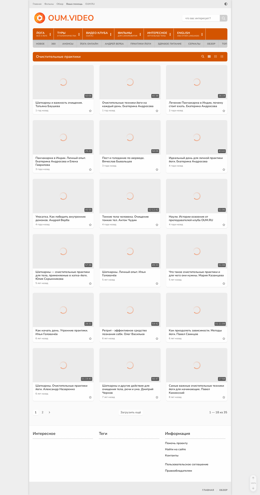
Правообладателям (178, 471)
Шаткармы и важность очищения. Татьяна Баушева (59, 104)
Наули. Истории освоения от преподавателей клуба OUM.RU (191, 218)
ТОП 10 (226, 43)
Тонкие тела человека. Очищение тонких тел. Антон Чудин (125, 218)
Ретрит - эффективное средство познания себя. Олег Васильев (124, 332)
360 (53, 43)
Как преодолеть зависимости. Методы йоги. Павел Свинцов (195, 332)
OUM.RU (90, 4)
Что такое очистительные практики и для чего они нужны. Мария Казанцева (196, 273)
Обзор (60, 4)
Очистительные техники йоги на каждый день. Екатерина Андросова (127, 104)
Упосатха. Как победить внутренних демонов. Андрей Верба (61, 218)
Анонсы (67, 43)
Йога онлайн (89, 43)
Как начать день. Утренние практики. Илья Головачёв (62, 332)
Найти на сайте (175, 449)
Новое (40, 43)
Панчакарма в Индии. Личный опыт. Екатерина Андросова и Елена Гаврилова (61, 161)
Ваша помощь (74, 4)
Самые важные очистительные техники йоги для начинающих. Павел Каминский (196, 389)
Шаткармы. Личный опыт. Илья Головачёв (124, 273)
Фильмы (49, 4)
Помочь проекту (176, 443)
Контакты (171, 455)
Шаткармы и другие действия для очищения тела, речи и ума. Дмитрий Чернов (127, 389)
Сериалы (194, 43)
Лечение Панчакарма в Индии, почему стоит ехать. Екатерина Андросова (196, 104)
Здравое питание (170, 43)
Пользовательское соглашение (186, 464)
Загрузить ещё (130, 412)
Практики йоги (140, 43)
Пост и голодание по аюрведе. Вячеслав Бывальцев (123, 159)
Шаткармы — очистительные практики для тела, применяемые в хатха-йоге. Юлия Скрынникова (63, 275)
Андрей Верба (114, 43)
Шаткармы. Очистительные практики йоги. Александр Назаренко (61, 387)
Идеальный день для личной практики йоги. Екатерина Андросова (196, 159)
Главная (37, 4)
